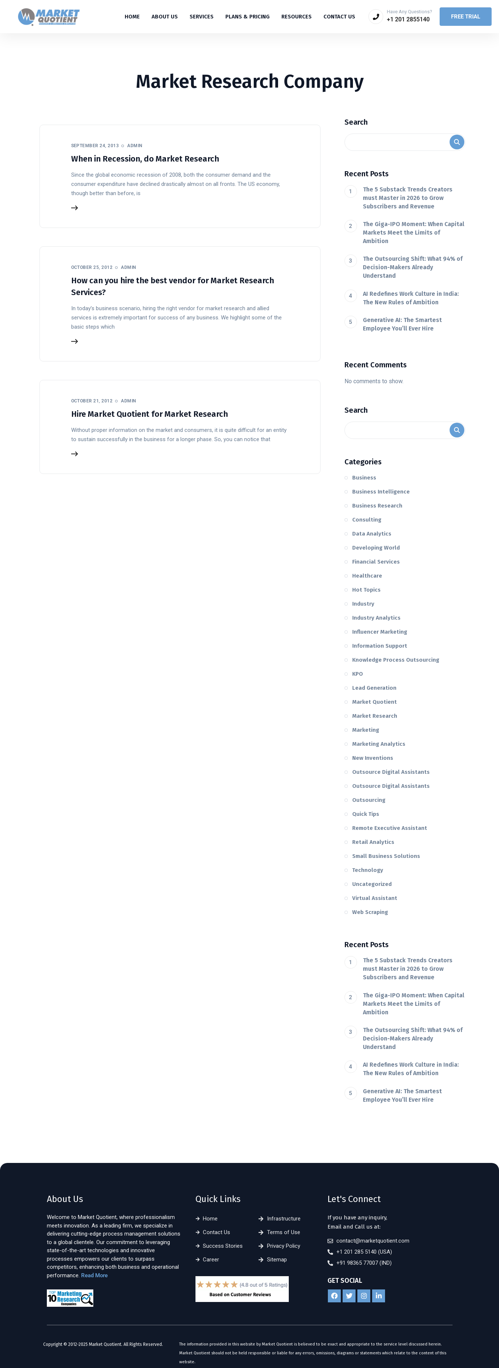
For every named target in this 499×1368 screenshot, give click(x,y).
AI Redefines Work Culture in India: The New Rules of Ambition (411, 298)
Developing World (376, 547)
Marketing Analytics (378, 744)
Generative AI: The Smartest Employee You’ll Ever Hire (402, 324)
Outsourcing (368, 800)
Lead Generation (374, 688)
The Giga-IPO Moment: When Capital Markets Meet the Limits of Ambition (413, 233)
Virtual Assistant (374, 898)
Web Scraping (370, 912)
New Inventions (372, 758)
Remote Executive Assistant (389, 828)
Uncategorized (372, 884)
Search (356, 122)
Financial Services (376, 561)
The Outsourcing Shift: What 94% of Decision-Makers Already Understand (412, 267)
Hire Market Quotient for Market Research (149, 414)
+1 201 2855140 (408, 19)
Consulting (366, 519)
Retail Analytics (373, 842)
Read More (94, 1275)
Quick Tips (365, 814)
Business (364, 477)
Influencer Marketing (379, 631)
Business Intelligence (381, 491)
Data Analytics (371, 533)
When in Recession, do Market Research (145, 159)
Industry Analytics (376, 617)
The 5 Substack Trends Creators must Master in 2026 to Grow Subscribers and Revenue (408, 198)
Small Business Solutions (386, 856)
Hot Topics (366, 589)
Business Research (377, 505)
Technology (367, 870)
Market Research (374, 716)
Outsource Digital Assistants (391, 772)
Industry (363, 603)
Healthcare (367, 575)
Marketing (365, 730)
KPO (357, 674)
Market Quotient (374, 702)
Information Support (379, 646)
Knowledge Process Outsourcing (395, 660)
